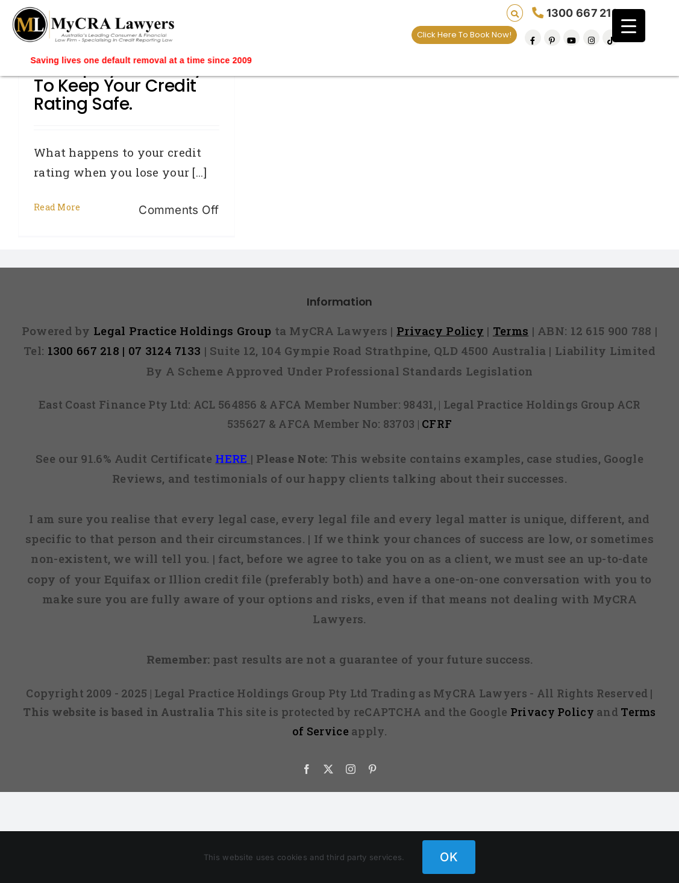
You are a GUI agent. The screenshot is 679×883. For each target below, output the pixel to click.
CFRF (437, 423)
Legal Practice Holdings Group (184, 330)
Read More (57, 207)
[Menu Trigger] (628, 25)
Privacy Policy (552, 712)
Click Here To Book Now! (464, 34)
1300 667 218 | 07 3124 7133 (124, 350)
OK (449, 857)
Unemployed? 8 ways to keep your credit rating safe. (123, 86)
